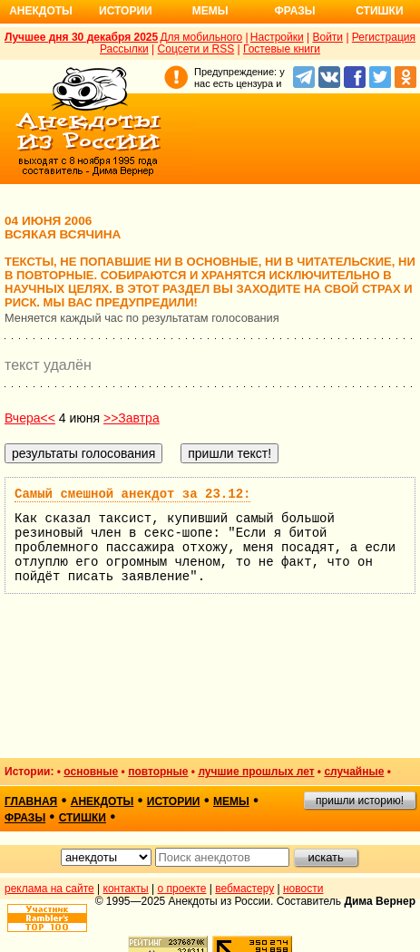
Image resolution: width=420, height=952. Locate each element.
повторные (158, 771)
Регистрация (383, 37)
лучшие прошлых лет (256, 771)
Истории (125, 11)
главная (31, 801)
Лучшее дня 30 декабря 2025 (81, 37)
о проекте (182, 888)
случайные (354, 771)
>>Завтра (131, 418)
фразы (25, 817)
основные (90, 771)
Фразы (294, 11)
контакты (126, 888)
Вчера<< (30, 418)
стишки (82, 817)
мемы (231, 801)
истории (173, 801)
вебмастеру (244, 888)
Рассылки (124, 49)
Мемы (210, 11)
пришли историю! (360, 800)
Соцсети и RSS (196, 49)
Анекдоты (41, 11)
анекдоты (102, 801)
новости (303, 888)
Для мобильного (201, 37)
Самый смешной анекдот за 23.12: (132, 494)
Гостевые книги (281, 49)
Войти (327, 37)
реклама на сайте (49, 888)
